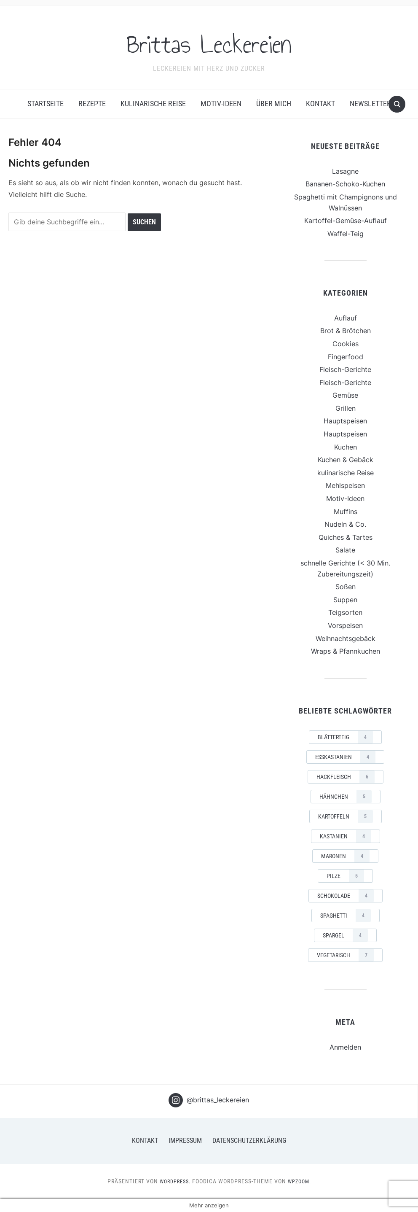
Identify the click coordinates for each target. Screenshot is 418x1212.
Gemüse (345, 395)
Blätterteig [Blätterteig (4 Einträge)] (345, 737)
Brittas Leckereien (209, 41)
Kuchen (345, 447)
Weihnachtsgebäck (345, 638)
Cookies (345, 343)
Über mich (273, 103)
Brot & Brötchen (345, 330)
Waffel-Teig (345, 233)
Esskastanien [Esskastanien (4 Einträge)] (345, 757)
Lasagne (345, 171)
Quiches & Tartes (345, 537)
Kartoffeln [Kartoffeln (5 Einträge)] (345, 816)
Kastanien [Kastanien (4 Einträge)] (345, 836)
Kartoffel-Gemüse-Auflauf (345, 220)
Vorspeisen (345, 625)
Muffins (345, 511)
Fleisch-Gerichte (345, 369)
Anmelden (345, 1047)
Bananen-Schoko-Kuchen (345, 184)
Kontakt (320, 103)
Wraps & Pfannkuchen (345, 651)
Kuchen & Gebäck (345, 459)
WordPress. (173, 1181)
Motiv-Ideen (221, 103)
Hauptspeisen (345, 421)
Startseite (45, 103)
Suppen (345, 599)
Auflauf (345, 318)
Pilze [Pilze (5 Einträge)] (345, 876)
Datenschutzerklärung (249, 1141)
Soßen (345, 586)
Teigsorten (345, 612)
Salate (345, 550)
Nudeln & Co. (345, 524)
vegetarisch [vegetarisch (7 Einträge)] (345, 955)
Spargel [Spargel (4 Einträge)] (345, 935)
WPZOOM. (301, 1181)
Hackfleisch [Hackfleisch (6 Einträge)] (345, 776)
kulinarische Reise (153, 103)
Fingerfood (345, 357)
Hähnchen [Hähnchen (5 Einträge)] (345, 796)
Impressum (185, 1141)
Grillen (345, 408)
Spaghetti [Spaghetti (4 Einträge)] (345, 915)
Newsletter (370, 103)
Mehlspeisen (345, 485)
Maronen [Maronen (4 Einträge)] (345, 856)
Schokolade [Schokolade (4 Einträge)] (345, 895)
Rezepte (92, 103)
